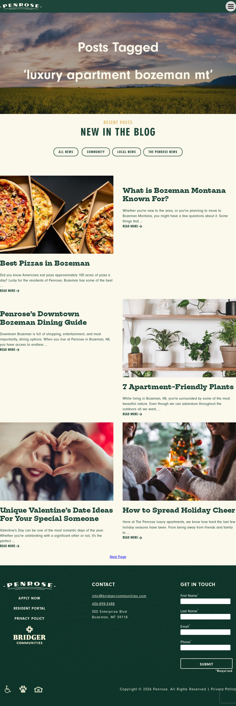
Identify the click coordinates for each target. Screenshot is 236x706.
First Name (206, 599)
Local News (126, 152)
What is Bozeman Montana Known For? (174, 194)
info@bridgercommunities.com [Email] (118, 596)
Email (206, 630)
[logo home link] (20, 6)
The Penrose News (162, 152)
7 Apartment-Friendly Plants (178, 387)
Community (96, 152)
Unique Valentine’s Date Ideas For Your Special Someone (56, 514)
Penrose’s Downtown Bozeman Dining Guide (43, 318)
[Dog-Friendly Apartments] (23, 689)
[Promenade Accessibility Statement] (7, 689)
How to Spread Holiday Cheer (179, 510)
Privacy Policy (30, 618)
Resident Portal (29, 608)
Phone (206, 645)
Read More (10, 290)
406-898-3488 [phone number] (103, 604)
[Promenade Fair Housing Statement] (38, 689)
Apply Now (29, 598)
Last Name (206, 615)
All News (66, 152)
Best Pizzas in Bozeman (45, 263)
